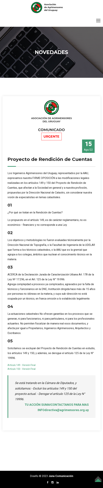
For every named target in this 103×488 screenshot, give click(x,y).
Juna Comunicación (61, 476)
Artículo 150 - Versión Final (22, 369)
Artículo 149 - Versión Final (22, 365)
